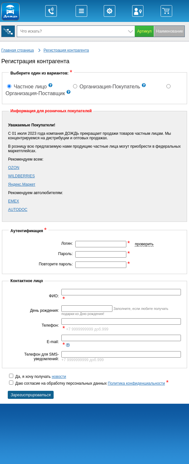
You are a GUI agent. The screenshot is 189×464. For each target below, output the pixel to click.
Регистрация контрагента (66, 50)
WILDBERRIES (21, 176)
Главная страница (17, 50)
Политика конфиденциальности (136, 383)
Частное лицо (27, 86)
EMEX (13, 201)
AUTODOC (17, 209)
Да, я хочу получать (37, 376)
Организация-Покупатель (106, 86)
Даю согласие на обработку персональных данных (88, 383)
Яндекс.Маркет (21, 184)
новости (59, 376)
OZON (13, 167)
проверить (144, 244)
